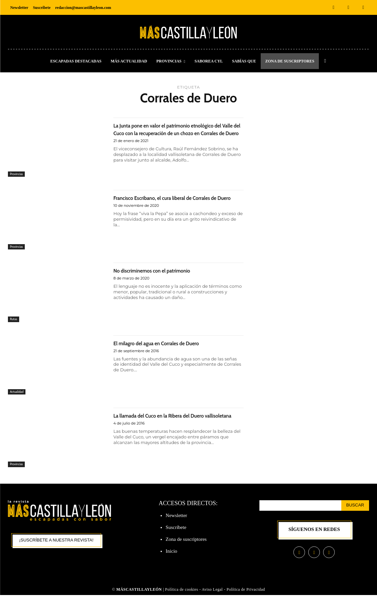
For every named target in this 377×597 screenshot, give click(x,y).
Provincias (17, 173)
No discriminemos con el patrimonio (167, 271)
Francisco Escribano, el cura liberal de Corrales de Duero (168, 202)
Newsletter (176, 516)
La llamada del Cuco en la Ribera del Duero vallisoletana (176, 420)
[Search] (355, 506)
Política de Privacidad (246, 591)
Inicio (171, 552)
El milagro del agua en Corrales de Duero (173, 344)
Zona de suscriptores (186, 540)
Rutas (14, 319)
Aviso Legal (213, 591)
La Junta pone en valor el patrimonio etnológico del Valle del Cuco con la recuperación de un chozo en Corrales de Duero (173, 136)
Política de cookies (181, 591)
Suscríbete (176, 528)
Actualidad (18, 392)
